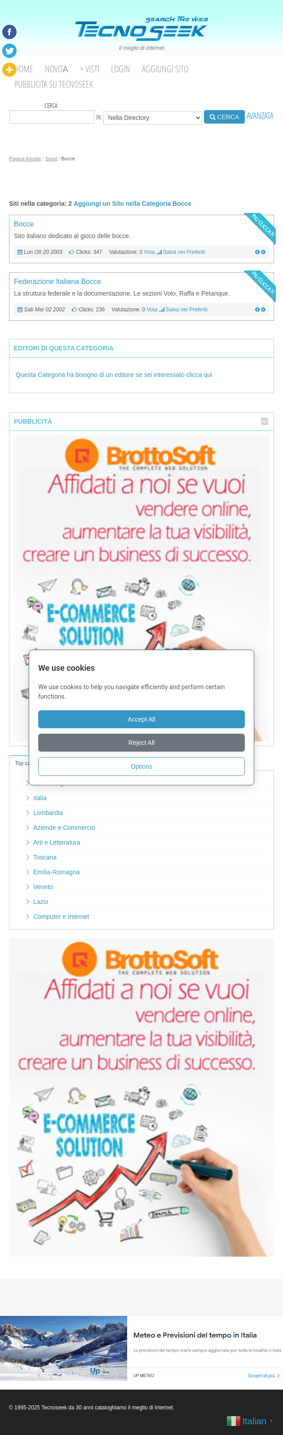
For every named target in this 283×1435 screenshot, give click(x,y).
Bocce (24, 224)
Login (120, 69)
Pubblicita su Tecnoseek (53, 84)
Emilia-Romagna (56, 872)
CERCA (224, 116)
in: (149, 117)
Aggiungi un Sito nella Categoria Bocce (132, 203)
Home (23, 69)
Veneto (43, 886)
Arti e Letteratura (56, 842)
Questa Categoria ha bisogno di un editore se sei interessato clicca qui (114, 374)
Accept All (141, 719)
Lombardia (48, 812)
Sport (51, 158)
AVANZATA (260, 115)
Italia (40, 798)
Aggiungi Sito (165, 69)
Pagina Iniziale (25, 158)
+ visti (89, 69)
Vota (149, 252)
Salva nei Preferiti (184, 252)
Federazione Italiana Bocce (57, 281)
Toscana (45, 857)
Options (141, 766)
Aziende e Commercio (64, 827)
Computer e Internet (61, 916)
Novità (56, 69)
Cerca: (51, 113)
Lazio (40, 901)
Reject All (141, 742)
